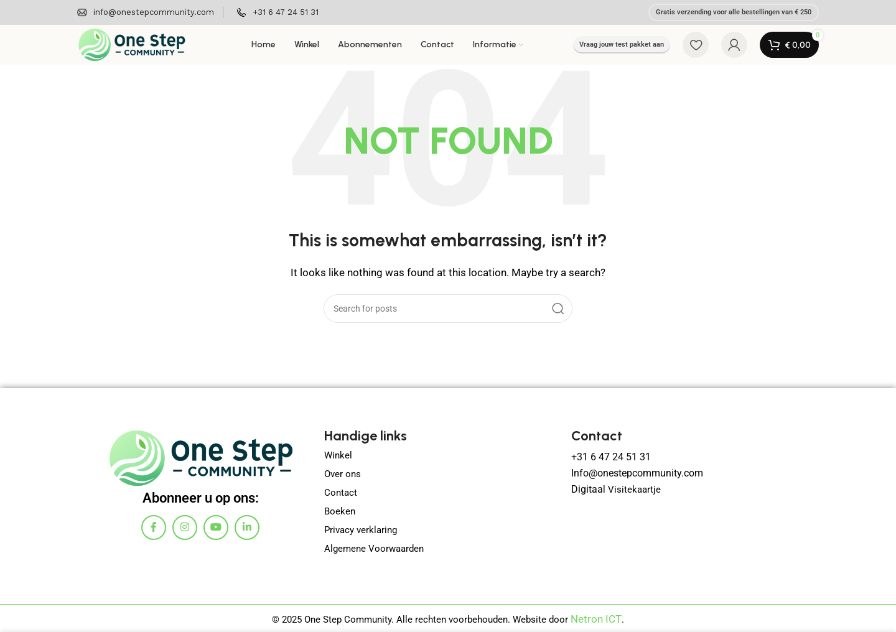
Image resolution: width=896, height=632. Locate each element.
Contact (340, 492)
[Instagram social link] (184, 527)
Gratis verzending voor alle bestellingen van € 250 (733, 12)
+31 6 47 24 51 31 (608, 456)
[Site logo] (131, 44)
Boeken (339, 511)
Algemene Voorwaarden (374, 548)
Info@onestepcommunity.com (633, 471)
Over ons (342, 474)
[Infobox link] (145, 12)
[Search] (448, 308)
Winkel (338, 455)
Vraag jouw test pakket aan (621, 44)
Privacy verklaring (360, 530)
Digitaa (585, 486)
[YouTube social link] (215, 527)
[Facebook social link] (153, 527)
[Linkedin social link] (247, 527)
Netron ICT (596, 618)
